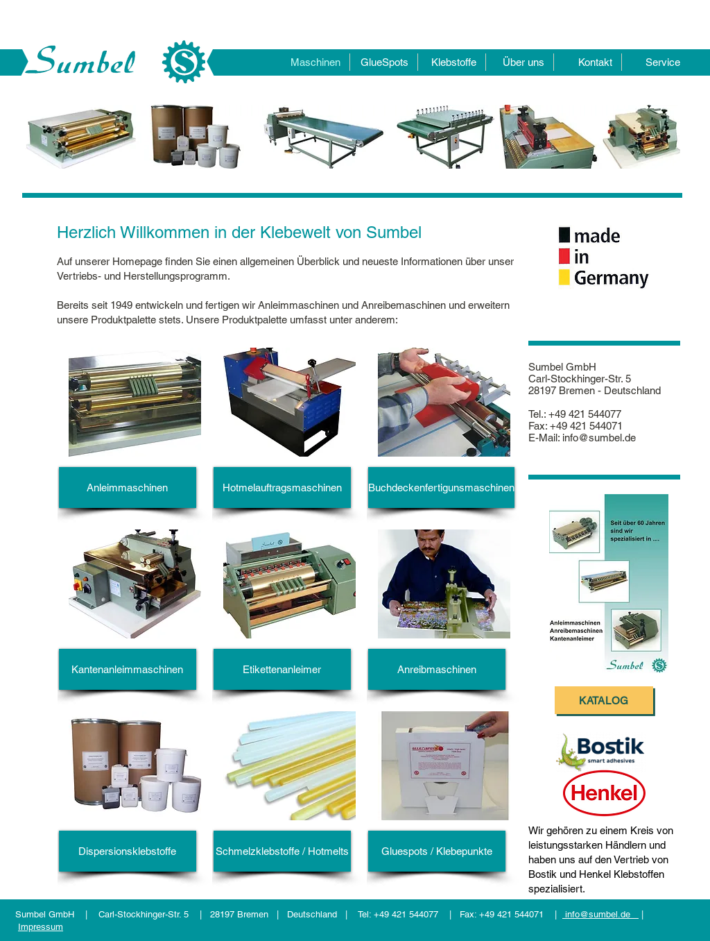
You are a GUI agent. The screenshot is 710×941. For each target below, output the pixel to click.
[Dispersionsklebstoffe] (127, 851)
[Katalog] (604, 700)
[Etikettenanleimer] (282, 669)
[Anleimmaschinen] (127, 487)
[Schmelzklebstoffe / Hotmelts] (282, 851)
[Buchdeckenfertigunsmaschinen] (441, 487)
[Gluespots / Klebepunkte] (436, 851)
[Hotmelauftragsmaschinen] (282, 487)
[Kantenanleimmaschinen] (127, 669)
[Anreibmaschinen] (436, 669)
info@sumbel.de (599, 437)
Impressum (40, 927)
